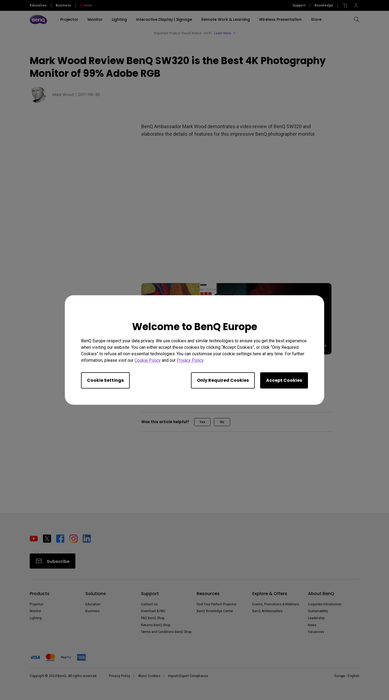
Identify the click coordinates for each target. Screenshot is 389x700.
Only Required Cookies (223, 380)
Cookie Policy (148, 360)
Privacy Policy (190, 360)
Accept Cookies (284, 380)
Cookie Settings (105, 380)
